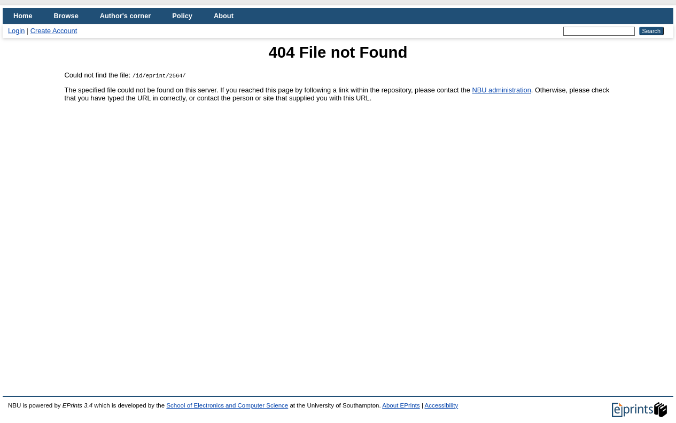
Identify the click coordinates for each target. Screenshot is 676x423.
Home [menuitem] (23, 16)
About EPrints (400, 405)
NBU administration (501, 90)
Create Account (53, 31)
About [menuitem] (224, 16)
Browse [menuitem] (66, 16)
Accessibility (441, 405)
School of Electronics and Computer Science (227, 405)
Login (16, 31)
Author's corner (125, 16)
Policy (182, 16)
